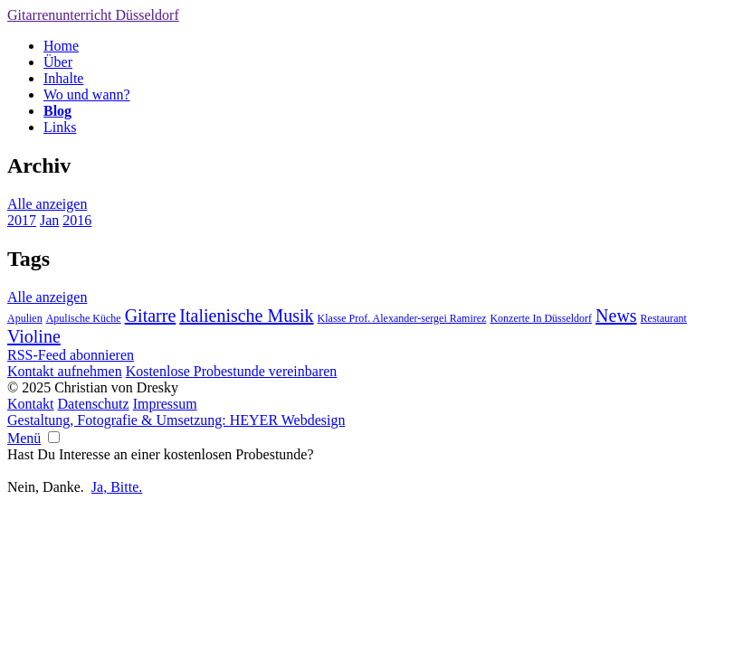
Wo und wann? (86, 94)
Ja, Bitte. (116, 487)
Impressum (165, 403)
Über (57, 62)
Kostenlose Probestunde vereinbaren (232, 371)
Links (59, 127)
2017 (21, 220)
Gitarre (150, 316)
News (616, 316)
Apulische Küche (83, 318)
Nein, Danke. (45, 487)
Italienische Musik (246, 316)
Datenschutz (93, 403)
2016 (76, 220)
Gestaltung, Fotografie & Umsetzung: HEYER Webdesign (176, 420)
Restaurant (664, 318)
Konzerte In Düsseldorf (541, 318)
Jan (49, 220)
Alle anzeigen (47, 204)
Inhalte (63, 78)
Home (61, 45)
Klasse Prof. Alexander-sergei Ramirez (402, 318)
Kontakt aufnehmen (64, 371)
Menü (24, 438)
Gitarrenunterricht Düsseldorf (93, 15)
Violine (34, 336)
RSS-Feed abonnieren (70, 355)
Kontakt (30, 403)
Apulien (25, 318)
